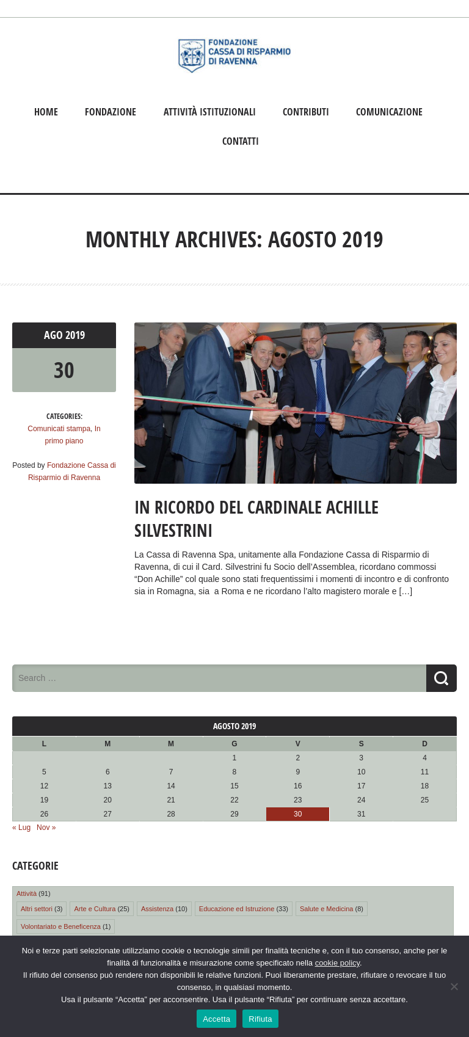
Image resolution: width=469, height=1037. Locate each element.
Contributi (306, 111)
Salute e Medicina (326, 908)
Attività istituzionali (210, 111)
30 (64, 370)
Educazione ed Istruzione (237, 908)
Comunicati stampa (58, 428)
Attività (26, 893)
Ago (54, 335)
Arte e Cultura (94, 908)
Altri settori (37, 908)
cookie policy (337, 962)
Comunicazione (389, 111)
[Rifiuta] (454, 986)
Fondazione (110, 111)
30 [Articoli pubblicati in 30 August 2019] (298, 814)
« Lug (21, 827)
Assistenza (157, 908)
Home (46, 111)
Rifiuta (260, 1019)
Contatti (240, 141)
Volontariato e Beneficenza (61, 926)
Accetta (216, 1019)
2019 (75, 335)
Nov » (46, 827)
